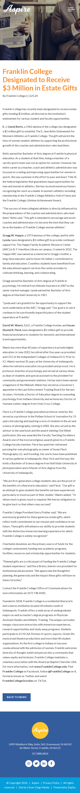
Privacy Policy (51, 782)
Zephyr (72, 787)
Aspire (35, 782)
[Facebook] (51, 763)
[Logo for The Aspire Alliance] (17, 9)
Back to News (16, 697)
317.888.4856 (40, 753)
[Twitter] (36, 763)
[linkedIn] (43, 763)
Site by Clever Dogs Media (34, 787)
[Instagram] (28, 763)
